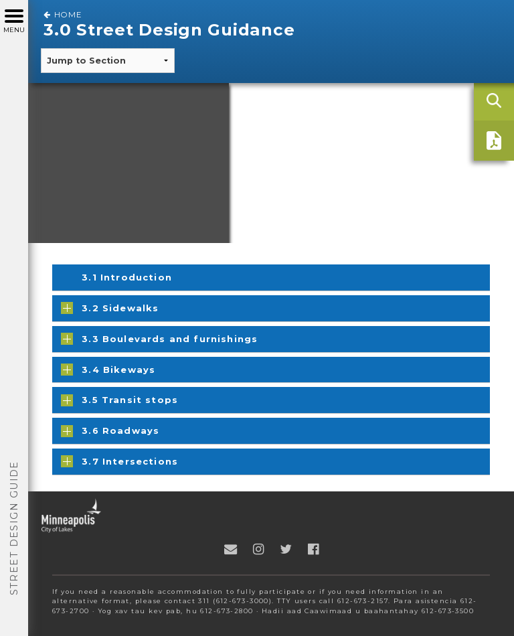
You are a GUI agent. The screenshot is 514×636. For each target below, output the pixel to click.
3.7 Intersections (119, 461)
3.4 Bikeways (108, 370)
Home (63, 14)
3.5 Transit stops (119, 400)
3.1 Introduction (127, 277)
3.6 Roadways (110, 431)
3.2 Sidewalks (110, 308)
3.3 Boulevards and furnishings (159, 339)
